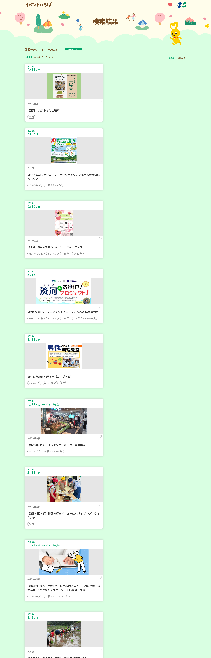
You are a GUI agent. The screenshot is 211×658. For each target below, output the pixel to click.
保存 (69, 104)
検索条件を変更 (80, 49)
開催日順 (181, 57)
